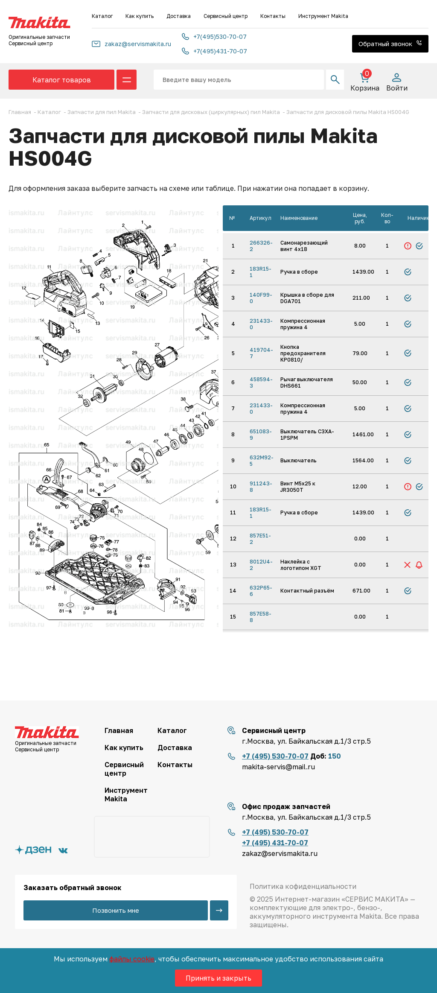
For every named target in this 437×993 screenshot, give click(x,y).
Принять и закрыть (218, 978)
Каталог (102, 16)
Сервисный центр (226, 16)
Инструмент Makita (323, 16)
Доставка (178, 16)
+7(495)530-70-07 (214, 36)
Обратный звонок (390, 43)
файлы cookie (131, 959)
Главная (119, 730)
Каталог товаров (61, 80)
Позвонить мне (115, 910)
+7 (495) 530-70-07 (275, 756)
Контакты (273, 16)
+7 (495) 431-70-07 (275, 842)
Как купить (139, 16)
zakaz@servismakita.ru (131, 43)
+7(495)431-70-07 (214, 51)
